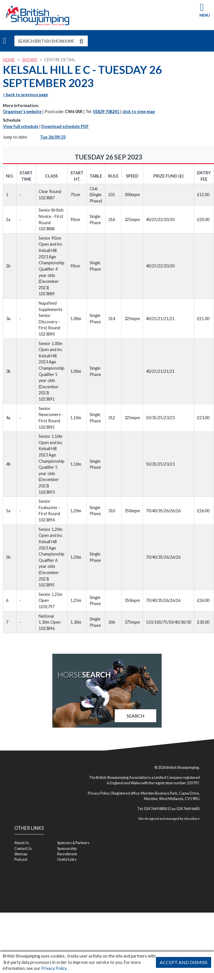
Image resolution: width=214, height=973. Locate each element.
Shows (29, 59)
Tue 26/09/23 (53, 137)
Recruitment (67, 854)
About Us (21, 842)
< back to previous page (25, 94)
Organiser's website (22, 111)
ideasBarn (192, 818)
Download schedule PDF (65, 126)
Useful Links (66, 859)
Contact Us (23, 848)
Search (135, 715)
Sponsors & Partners (73, 842)
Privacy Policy (53, 968)
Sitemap (20, 854)
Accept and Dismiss (183, 962)
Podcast (20, 859)
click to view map (138, 111)
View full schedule (20, 126)
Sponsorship (67, 848)
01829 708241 (106, 111)
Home (9, 59)
